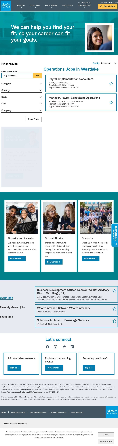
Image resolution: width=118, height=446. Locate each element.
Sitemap (3, 412)
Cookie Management (77, 412)
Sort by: (96, 63)
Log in (88, 368)
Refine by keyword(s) (9, 72)
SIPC (49, 399)
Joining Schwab (84, 5)
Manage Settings (106, 441)
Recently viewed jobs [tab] (12, 307)
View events (53, 368)
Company (6, 110)
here (24, 389)
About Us (21, 5)
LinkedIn (72, 346)
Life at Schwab (51, 5)
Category (6, 83)
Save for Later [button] (111, 84)
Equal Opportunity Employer (38, 412)
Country (5, 90)
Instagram (55, 346)
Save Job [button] (114, 291)
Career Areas (35, 5)
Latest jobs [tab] (6, 297)
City (3, 103)
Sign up (13, 368)
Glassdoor (64, 346)
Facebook (47, 346)
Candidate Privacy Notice (58, 412)
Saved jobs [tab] (6, 316)
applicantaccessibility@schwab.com (30, 392)
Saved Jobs (86, 2)
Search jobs (107, 6)
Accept (105, 435)
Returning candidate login (109, 2)
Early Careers (67, 5)
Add (37, 75)
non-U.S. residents (108, 397)
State (4, 96)
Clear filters (33, 119)
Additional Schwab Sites (18, 412)
